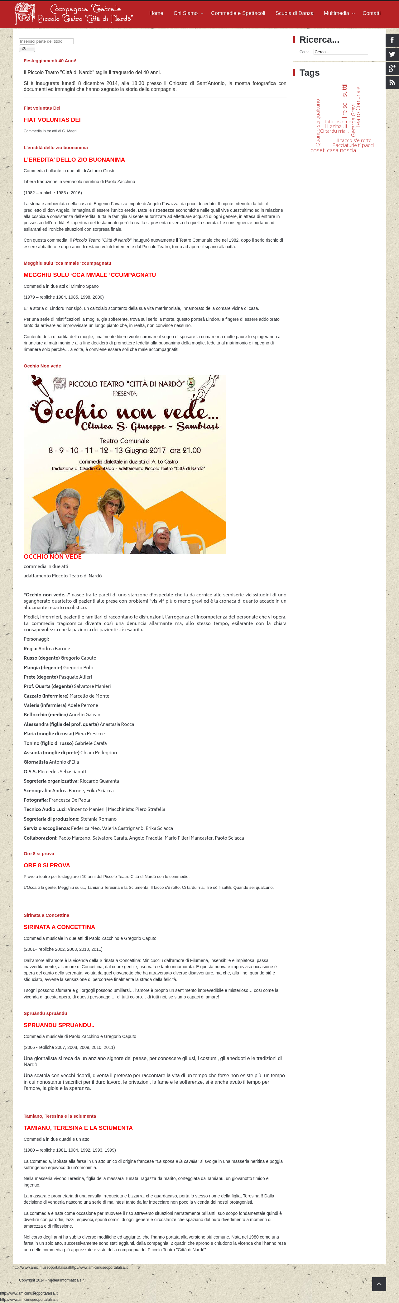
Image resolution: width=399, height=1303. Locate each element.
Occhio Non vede (42, 365)
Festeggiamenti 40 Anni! (50, 60)
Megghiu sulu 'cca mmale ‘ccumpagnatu (67, 263)
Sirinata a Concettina (46, 915)
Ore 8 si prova (39, 853)
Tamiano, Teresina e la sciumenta (60, 1116)
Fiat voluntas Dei (42, 108)
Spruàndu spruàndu (45, 1013)
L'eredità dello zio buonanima (56, 147)
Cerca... (306, 52)
